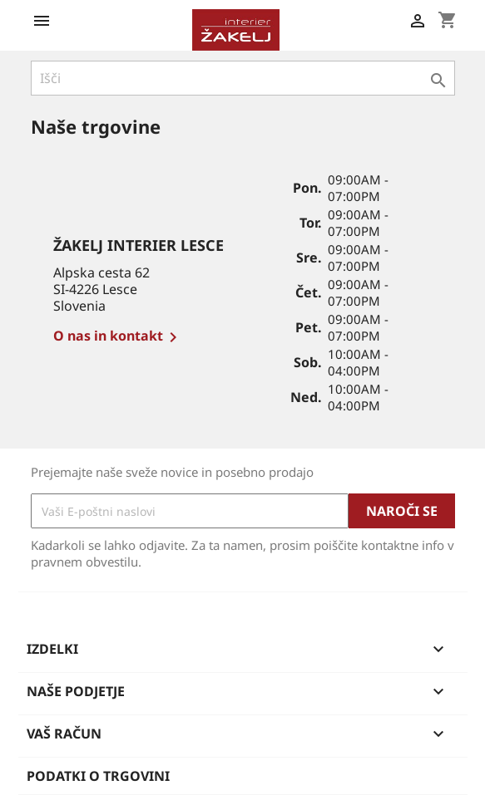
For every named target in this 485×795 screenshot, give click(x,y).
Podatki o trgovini (98, 776)
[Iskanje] (243, 78)
